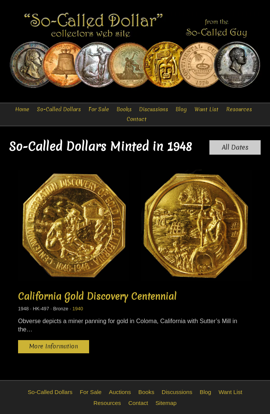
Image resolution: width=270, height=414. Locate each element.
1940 (77, 308)
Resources (239, 109)
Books (124, 109)
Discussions (153, 109)
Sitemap (165, 403)
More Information (53, 346)
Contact (137, 119)
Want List (206, 109)
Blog (181, 109)
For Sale (98, 109)
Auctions (120, 392)
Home (22, 109)
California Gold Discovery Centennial (97, 296)
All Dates (235, 147)
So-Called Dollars (59, 109)
